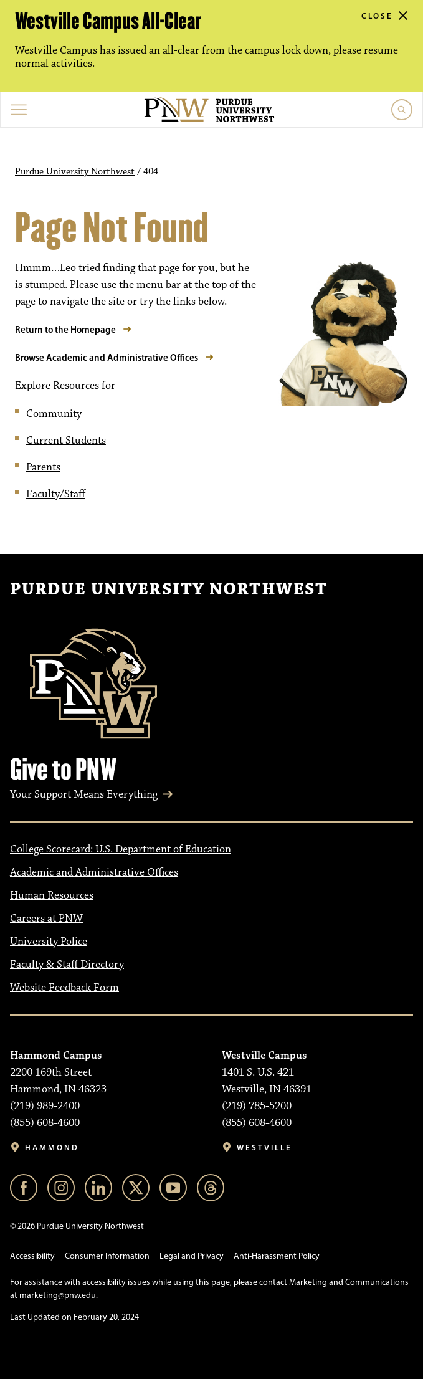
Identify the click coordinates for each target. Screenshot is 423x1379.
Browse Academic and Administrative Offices (106, 357)
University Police (48, 941)
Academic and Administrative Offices (94, 872)
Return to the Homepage (65, 329)
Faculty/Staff (55, 494)
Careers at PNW (46, 918)
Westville (264, 1147)
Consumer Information (107, 1256)
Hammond (52, 1147)
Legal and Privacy (191, 1256)
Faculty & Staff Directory (67, 964)
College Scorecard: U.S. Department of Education (120, 849)
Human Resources (51, 895)
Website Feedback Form (64, 988)
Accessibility (32, 1256)
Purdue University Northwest (75, 172)
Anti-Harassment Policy (277, 1256)
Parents (43, 467)
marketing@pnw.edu (57, 1295)
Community (54, 414)
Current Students (66, 440)
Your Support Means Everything (84, 794)
